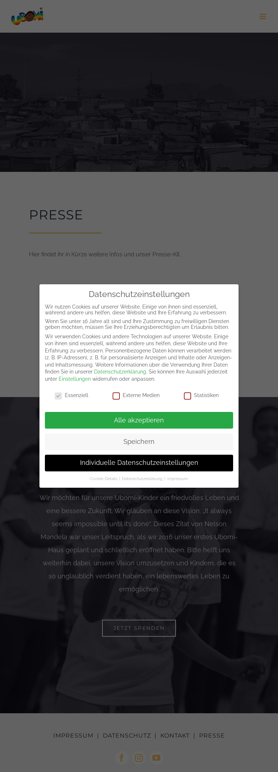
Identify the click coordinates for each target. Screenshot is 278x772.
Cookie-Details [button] (104, 478)
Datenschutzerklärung (120, 372)
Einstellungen (75, 379)
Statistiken (201, 395)
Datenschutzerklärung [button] (143, 478)
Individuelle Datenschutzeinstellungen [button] (139, 462)
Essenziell (71, 395)
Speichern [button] (139, 441)
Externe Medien (136, 395)
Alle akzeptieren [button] (139, 420)
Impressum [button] (177, 478)
